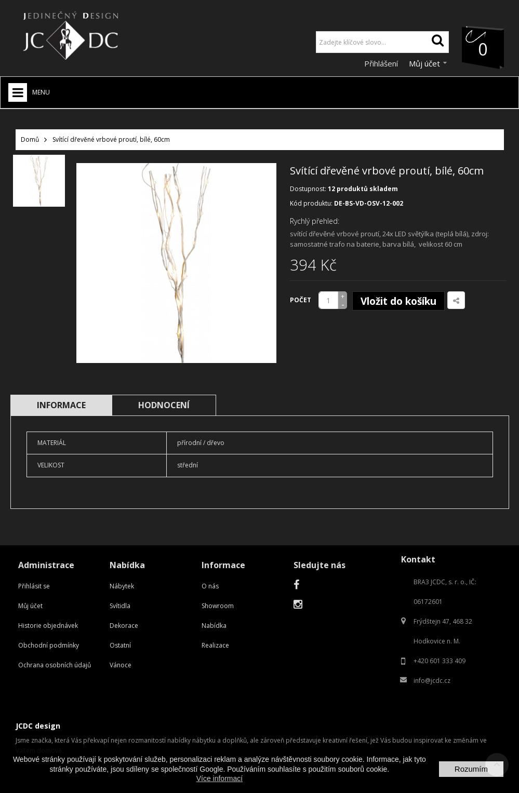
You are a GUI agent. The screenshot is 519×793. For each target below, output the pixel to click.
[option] (39, 181)
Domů (30, 139)
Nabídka (214, 625)
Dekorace (124, 625)
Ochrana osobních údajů (54, 665)
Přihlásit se (34, 586)
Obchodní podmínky (48, 645)
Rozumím (471, 768)
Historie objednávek (48, 625)
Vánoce (120, 665)
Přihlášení (382, 63)
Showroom (218, 605)
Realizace (215, 645)
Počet (300, 299)
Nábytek (122, 586)
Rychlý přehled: (314, 221)
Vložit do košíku (398, 301)
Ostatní (120, 645)
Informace (61, 405)
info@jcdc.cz (432, 680)
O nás (210, 586)
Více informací (219, 778)
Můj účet (30, 605)
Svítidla (120, 605)
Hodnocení (164, 405)
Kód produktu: (311, 203)
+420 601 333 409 (439, 660)
